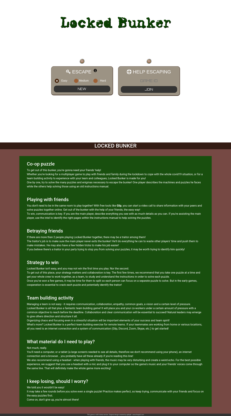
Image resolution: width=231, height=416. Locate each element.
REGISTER (212, 3)
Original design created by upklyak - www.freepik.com (126, 414)
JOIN (149, 89)
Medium (83, 81)
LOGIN (225, 3)
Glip (119, 205)
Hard (102, 81)
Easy (63, 81)
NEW (82, 89)
